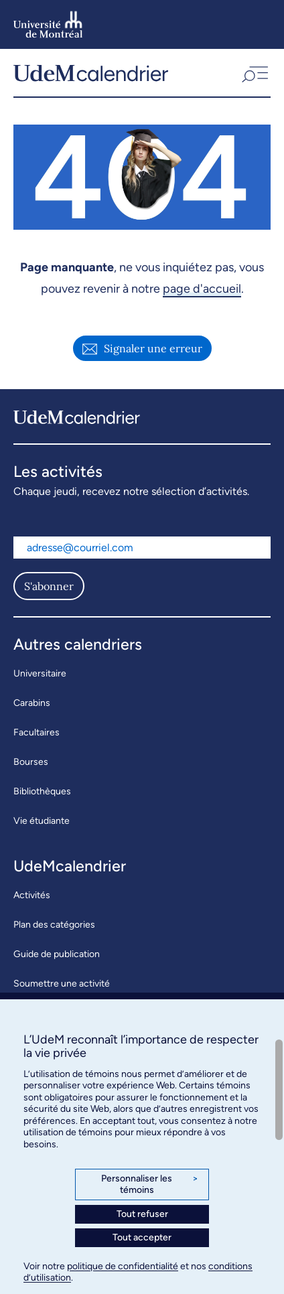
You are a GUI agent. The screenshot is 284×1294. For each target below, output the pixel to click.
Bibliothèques (42, 791)
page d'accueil (202, 288)
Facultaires (36, 732)
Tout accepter (142, 1237)
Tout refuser (142, 1214)
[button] (254, 72)
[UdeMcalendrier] (90, 72)
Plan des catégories (54, 924)
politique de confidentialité (122, 1266)
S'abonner (49, 586)
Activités (31, 895)
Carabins (31, 703)
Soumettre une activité (61, 983)
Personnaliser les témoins (149, 1184)
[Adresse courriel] (142, 547)
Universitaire (39, 673)
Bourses (30, 762)
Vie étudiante (41, 820)
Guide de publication (56, 954)
